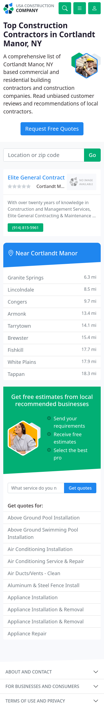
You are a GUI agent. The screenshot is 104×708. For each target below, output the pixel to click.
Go (92, 155)
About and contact (28, 672)
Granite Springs (52, 277)
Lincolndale (52, 289)
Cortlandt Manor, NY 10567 (64, 186)
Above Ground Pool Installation (44, 517)
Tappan (52, 373)
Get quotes (80, 488)
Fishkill (52, 349)
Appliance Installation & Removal (46, 609)
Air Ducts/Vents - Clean (34, 573)
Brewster (52, 337)
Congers (52, 301)
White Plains (52, 361)
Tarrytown (52, 325)
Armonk (52, 313)
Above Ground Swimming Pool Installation (43, 533)
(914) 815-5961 (25, 227)
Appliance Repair (27, 633)
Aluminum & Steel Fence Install (43, 585)
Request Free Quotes (52, 128)
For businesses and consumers (42, 686)
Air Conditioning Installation (40, 549)
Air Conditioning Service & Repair (46, 561)
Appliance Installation (33, 597)
